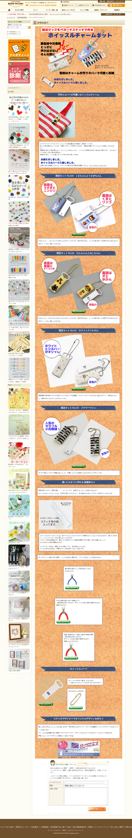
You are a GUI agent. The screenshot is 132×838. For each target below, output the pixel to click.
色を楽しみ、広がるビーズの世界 (19, 197)
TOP (9, 10)
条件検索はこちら (15, 34)
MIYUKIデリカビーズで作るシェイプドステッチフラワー (19, 490)
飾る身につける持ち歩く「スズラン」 (19, 516)
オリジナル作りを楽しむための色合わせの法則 (19, 223)
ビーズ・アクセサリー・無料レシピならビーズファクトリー (66, 830)
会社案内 (34, 827)
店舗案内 (117, 10)
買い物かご (116, 5)
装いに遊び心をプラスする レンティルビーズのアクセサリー (19, 171)
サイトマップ (120, 2)
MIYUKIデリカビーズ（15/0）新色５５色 (19, 275)
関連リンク (92, 827)
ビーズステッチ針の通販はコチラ (51, 542)
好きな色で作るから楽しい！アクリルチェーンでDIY (19, 354)
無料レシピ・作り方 (68, 10)
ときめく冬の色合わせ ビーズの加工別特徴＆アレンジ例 (19, 145)
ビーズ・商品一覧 (52, 10)
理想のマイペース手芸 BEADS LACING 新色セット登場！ (19, 380)
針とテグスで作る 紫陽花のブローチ (19, 619)
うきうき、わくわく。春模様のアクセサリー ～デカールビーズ (19, 410)
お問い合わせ (110, 2)
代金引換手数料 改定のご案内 (38, 14)
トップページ (11, 17)
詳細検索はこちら (15, 32)
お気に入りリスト (83, 5)
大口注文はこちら (98, 5)
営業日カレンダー (22, 827)
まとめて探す (19, 10)
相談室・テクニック (101, 10)
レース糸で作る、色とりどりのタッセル (19, 327)
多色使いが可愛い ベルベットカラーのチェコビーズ (19, 249)
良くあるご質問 (117, 827)
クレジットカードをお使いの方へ (60, 14)
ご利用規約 (44, 827)
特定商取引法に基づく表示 (61, 827)
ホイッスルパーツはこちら (98, 165)
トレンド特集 (84, 10)
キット (35, 10)
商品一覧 (102, 2)
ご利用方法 (65, 2)
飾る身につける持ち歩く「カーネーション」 (19, 464)
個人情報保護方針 (79, 827)
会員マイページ (68, 5)
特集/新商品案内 (22, 17)
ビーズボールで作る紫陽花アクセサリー (19, 593)
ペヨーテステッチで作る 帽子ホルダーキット (19, 566)
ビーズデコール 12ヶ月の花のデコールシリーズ (19, 645)
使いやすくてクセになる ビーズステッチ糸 (19, 301)
